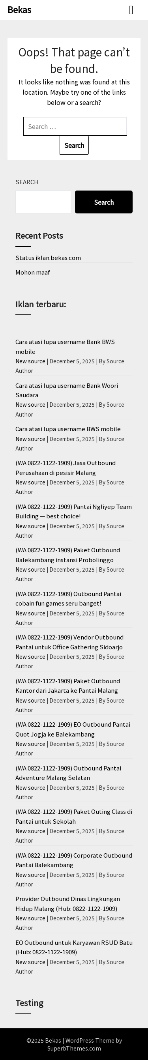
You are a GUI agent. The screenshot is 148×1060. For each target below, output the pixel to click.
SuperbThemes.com (74, 1048)
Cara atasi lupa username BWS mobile (68, 428)
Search (27, 182)
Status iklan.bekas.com (48, 257)
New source (30, 361)
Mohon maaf (32, 272)
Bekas (19, 9)
